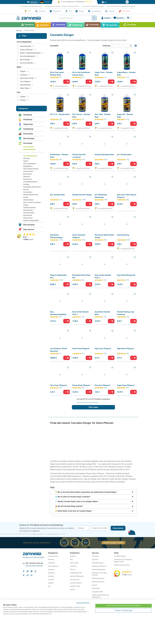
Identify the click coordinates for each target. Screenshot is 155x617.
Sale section (28, 229)
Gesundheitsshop (53, 566)
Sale (49, 586)
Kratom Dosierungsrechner (121, 565)
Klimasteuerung (28, 210)
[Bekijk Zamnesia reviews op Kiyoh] (19, 236)
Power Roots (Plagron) (81, 385)
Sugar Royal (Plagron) (125, 385)
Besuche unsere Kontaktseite (34, 565)
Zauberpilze (51, 573)
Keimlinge (26, 184)
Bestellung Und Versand (99, 566)
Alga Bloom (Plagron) (125, 348)
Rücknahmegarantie (98, 578)
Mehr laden (93, 407)
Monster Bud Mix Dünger (82, 195)
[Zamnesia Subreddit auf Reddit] (27, 575)
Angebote (51, 583)
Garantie (94, 585)
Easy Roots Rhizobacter (126, 275)
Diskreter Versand (75, 586)
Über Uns (72, 569)
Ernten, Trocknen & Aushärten (32, 202)
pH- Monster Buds (124, 154)
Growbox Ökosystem (29, 149)
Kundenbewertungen (76, 573)
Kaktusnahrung (123, 235)
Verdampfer (51, 563)
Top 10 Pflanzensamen (30, 156)
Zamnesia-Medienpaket (77, 576)
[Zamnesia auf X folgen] (35, 571)
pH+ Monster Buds (57, 195)
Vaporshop (28, 124)
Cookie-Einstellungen (123, 610)
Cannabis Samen (53, 556)
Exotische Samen (28, 171)
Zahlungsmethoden (97, 563)
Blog (71, 559)
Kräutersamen (27, 179)
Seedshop (27, 115)
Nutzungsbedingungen (53, 534)
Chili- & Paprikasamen (29, 163)
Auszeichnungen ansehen (113, 543)
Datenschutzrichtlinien (82, 603)
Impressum (95, 559)
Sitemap (72, 589)
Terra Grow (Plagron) (58, 385)
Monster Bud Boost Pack (104, 154)
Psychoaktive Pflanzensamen (32, 187)
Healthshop (28, 129)
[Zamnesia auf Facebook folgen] (24, 571)
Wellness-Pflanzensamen (30, 195)
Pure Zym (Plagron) (102, 385)
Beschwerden (96, 588)
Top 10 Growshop (28, 147)
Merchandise (29, 225)
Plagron (23, 71)
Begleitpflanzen (28, 166)
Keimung (26, 189)
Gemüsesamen (27, 192)
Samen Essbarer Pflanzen (31, 169)
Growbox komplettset (29, 207)
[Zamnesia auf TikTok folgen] (24, 575)
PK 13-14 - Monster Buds (59, 114)
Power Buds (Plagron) (81, 348)
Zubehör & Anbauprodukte (31, 220)
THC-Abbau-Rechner (120, 556)
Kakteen (25, 161)
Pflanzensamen (28, 218)
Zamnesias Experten (76, 583)
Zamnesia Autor (74, 579)
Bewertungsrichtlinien (98, 582)
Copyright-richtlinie (97, 592)
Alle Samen (26, 158)
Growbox (25, 205)
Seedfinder (73, 556)
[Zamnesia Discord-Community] (31, 575)
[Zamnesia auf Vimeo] (31, 571)
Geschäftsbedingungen (98, 569)
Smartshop (28, 133)
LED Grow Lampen (28, 213)
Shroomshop (28, 138)
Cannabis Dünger (28, 200)
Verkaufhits (73, 566)
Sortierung (106, 46)
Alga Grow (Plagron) (103, 348)
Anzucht (25, 197)
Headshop (27, 119)
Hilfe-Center (95, 556)
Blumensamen (27, 174)
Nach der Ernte (27, 215)
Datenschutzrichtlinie (37, 534)
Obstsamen (26, 176)
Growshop (27, 143)
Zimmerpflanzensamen (30, 182)
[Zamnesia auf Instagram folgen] (27, 571)
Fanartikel (51, 579)
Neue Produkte (74, 563)
